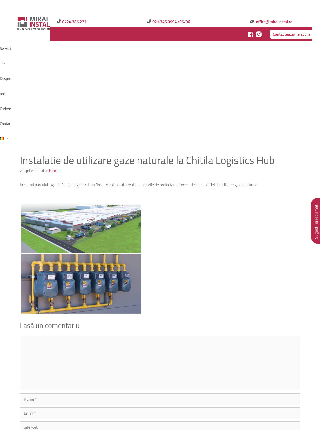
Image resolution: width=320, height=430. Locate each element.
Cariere (69, 35)
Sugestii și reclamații (316, 221)
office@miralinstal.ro (282, 8)
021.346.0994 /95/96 (230, 8)
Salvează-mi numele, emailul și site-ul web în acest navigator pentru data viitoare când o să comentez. (110, 335)
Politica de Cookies (113, 393)
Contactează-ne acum (279, 21)
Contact (86, 35)
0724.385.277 (184, 8)
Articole (85, 393)
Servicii (31, 35)
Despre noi (50, 35)
